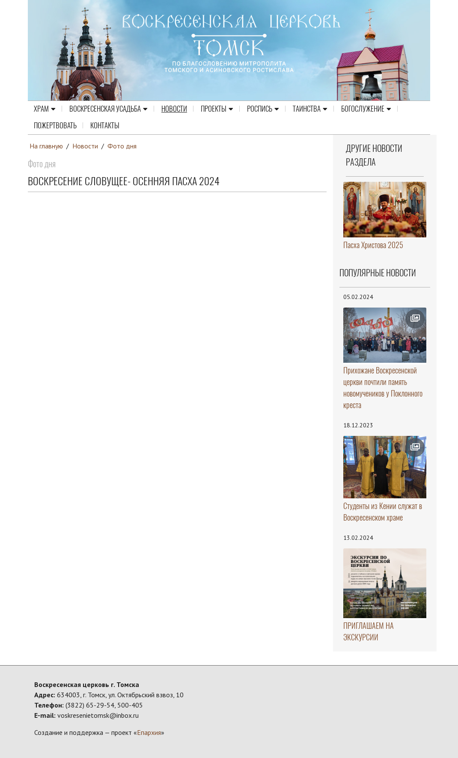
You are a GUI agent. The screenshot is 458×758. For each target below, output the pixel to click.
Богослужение (366, 109)
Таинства (310, 109)
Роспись (263, 109)
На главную (46, 146)
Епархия (149, 732)
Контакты (104, 126)
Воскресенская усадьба (108, 109)
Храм (45, 109)
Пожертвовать (55, 126)
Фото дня (122, 146)
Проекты (217, 109)
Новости (174, 109)
